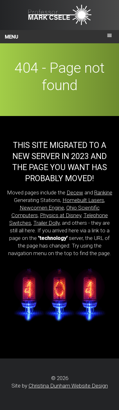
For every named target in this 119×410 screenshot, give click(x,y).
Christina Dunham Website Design (68, 385)
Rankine (103, 192)
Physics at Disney (60, 215)
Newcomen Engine (42, 208)
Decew (75, 192)
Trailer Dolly (46, 223)
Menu (11, 37)
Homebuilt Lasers (83, 200)
